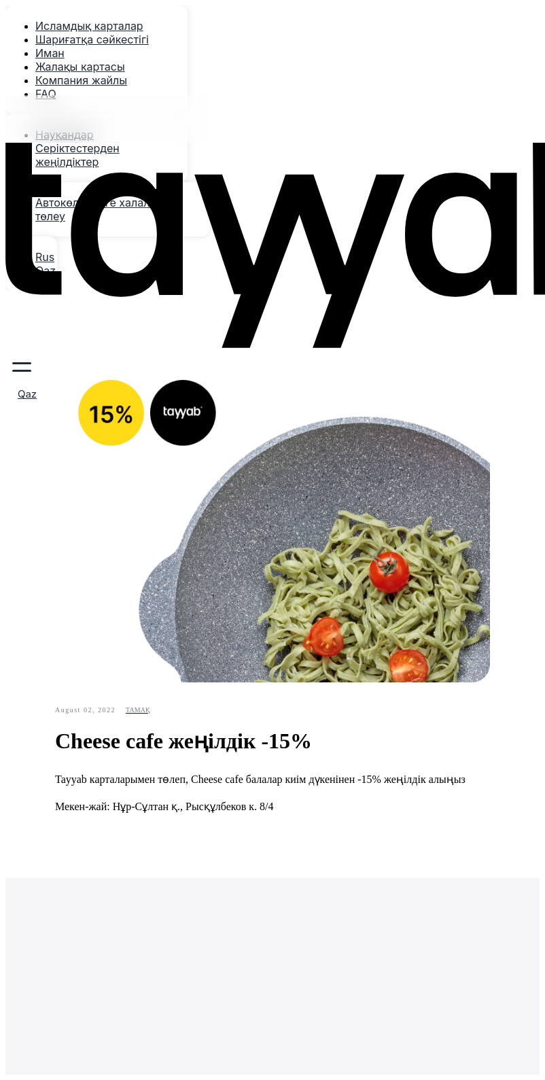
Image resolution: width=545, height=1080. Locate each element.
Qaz (27, 393)
